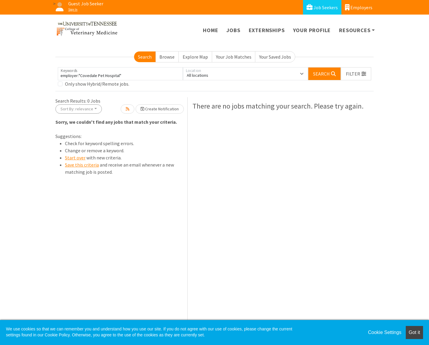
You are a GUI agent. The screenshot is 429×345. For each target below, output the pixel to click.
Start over (75, 158)
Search (145, 57)
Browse (167, 57)
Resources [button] (354, 30)
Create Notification (160, 109)
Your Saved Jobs (275, 57)
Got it (414, 332)
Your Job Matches (233, 57)
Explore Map (195, 57)
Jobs (233, 30)
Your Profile (312, 30)
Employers (358, 7)
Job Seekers (322, 7)
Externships (267, 30)
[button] (356, 73)
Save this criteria (82, 165)
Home (210, 30)
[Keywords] (120, 73)
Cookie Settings (384, 332)
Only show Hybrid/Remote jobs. (97, 84)
